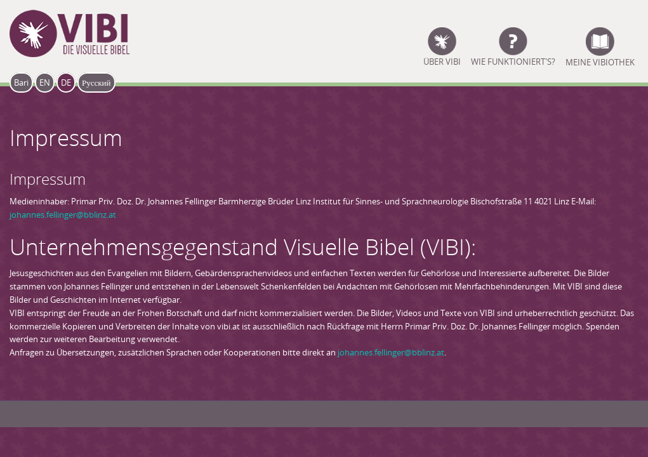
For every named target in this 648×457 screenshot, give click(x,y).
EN (44, 82)
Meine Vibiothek (600, 60)
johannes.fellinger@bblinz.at (63, 214)
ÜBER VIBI (442, 60)
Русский (96, 82)
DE (66, 82)
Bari (21, 82)
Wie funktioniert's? (513, 60)
